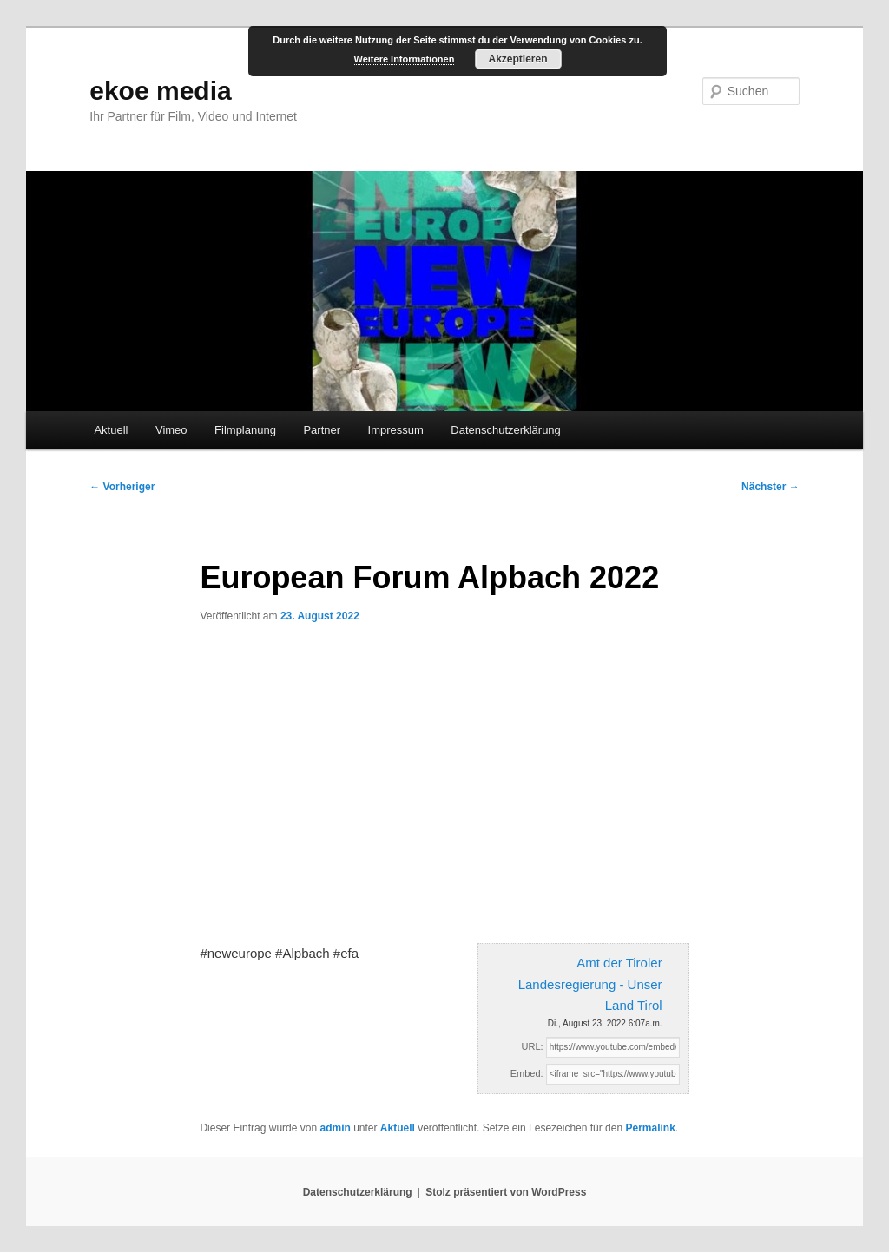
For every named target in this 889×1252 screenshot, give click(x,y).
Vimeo (171, 429)
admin (334, 1128)
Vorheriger (122, 487)
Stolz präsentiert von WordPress (505, 1192)
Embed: (526, 1073)
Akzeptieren (517, 59)
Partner (321, 429)
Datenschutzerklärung (505, 429)
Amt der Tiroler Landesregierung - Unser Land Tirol (590, 984)
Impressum (396, 429)
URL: (532, 1046)
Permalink (650, 1128)
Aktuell (111, 429)
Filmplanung (245, 429)
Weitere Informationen (404, 59)
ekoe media (160, 90)
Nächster (770, 487)
